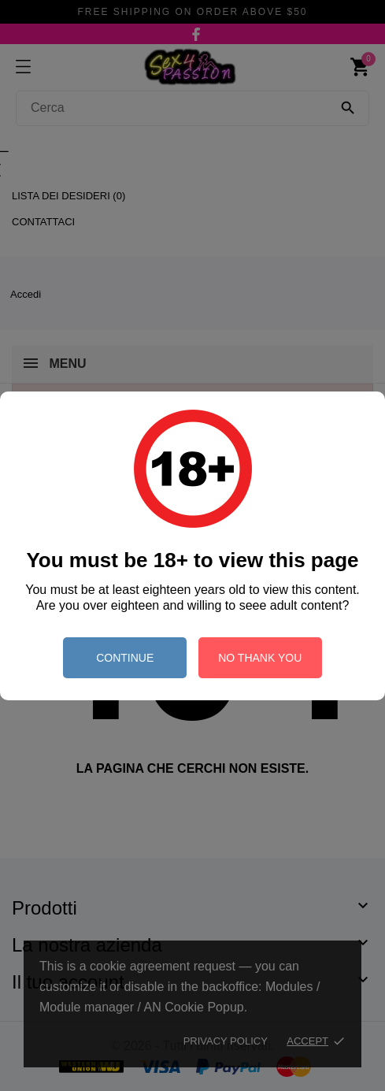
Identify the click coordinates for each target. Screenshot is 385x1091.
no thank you (260, 657)
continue (125, 657)
